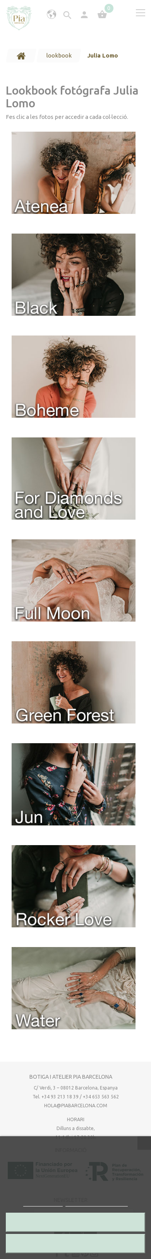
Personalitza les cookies (96, 1203)
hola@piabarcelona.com (75, 1105)
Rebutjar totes (75, 1222)
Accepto (75, 1243)
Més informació (43, 1203)
